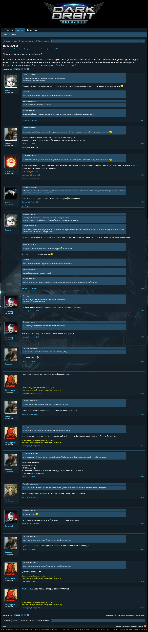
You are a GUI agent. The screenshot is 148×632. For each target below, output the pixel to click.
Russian (4, 626)
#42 (142, 143)
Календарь (32, 30)
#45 (142, 288)
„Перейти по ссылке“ (65, 65)
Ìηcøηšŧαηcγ (25, 147)
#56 (142, 581)
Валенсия (9, 203)
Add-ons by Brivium (91, 629)
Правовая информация (122, 626)
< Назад (17, 69)
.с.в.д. (7, 500)
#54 (142, 523)
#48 (142, 361)
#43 (142, 175)
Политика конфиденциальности (136, 629)
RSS (145, 626)
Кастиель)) (44, 49)
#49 (142, 393)
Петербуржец (26, 179)
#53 (142, 497)
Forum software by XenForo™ (53, 629)
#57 (142, 608)
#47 (142, 337)
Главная (9, 30)
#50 (142, 414)
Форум (20, 30)
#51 (142, 446)
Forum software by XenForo (18, 629)
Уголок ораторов (19, 49)
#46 (142, 311)
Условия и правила (119, 629)
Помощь (134, 626)
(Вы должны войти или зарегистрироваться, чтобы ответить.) (125, 615)
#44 (142, 202)
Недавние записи (10, 35)
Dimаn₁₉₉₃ (8, 143)
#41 (142, 120)
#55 (142, 549)
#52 (142, 476)
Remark (8, 90)
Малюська (27, 589)
